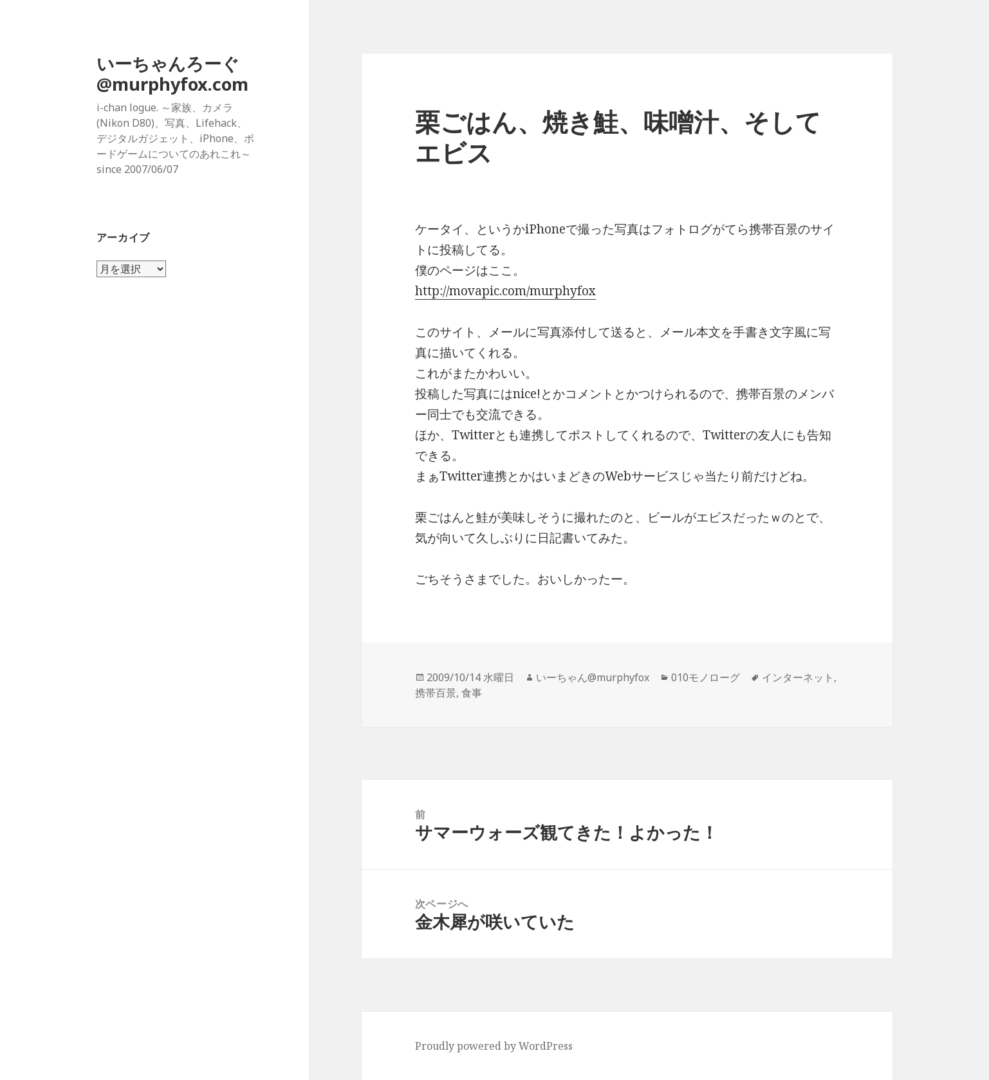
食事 (471, 693)
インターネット (798, 677)
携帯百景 (435, 693)
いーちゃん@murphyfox (592, 677)
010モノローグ (705, 677)
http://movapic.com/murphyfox (505, 290)
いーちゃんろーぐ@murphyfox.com (172, 73)
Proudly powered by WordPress (494, 1046)
